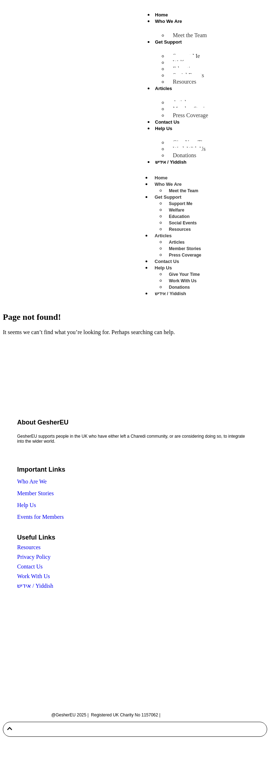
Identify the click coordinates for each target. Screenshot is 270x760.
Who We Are (168, 21)
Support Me (181, 203)
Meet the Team (190, 35)
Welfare (176, 210)
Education (179, 216)
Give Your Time (184, 274)
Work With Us (183, 280)
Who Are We (32, 481)
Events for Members (40, 517)
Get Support (168, 42)
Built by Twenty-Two (200, 714)
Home (161, 15)
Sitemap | (171, 714)
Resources (185, 82)
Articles (163, 88)
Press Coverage (190, 115)
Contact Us (167, 122)
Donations (185, 155)
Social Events (183, 222)
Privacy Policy (34, 557)
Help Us (163, 128)
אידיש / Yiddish (171, 162)
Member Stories (185, 248)
